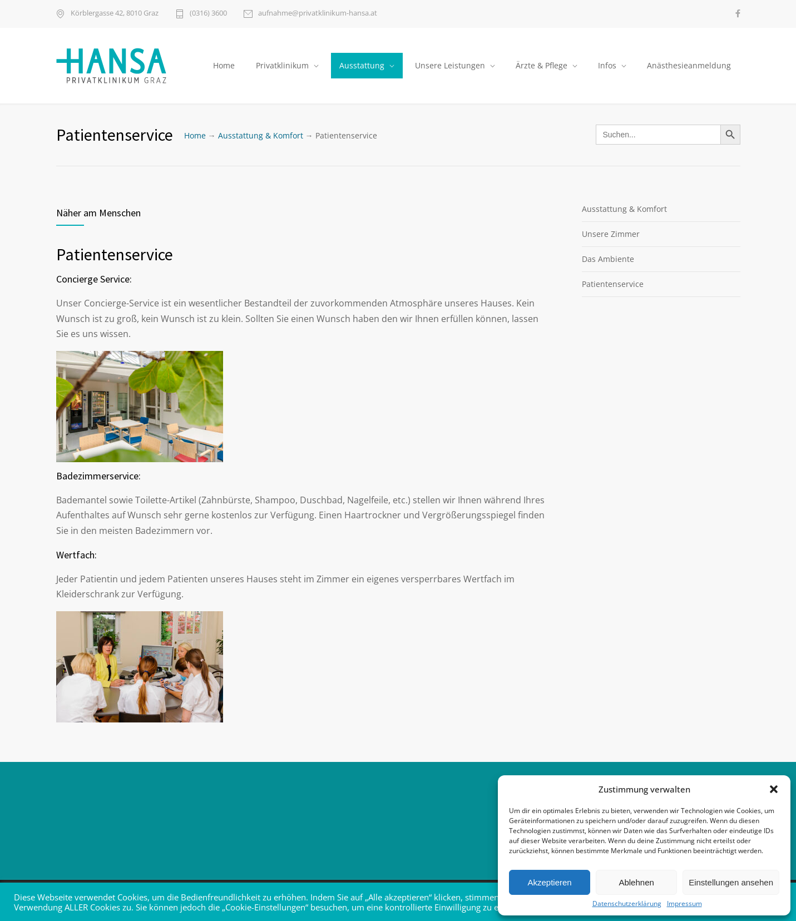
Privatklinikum (282, 65)
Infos (607, 65)
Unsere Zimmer (611, 234)
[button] (773, 789)
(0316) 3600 (208, 13)
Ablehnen (636, 882)
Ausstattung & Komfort (260, 135)
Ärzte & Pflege (541, 65)
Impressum (684, 903)
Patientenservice (613, 284)
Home (224, 65)
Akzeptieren (549, 882)
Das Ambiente (608, 259)
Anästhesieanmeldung (689, 65)
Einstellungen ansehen (731, 882)
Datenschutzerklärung (626, 903)
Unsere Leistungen (450, 65)
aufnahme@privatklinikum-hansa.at (317, 13)
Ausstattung (361, 65)
